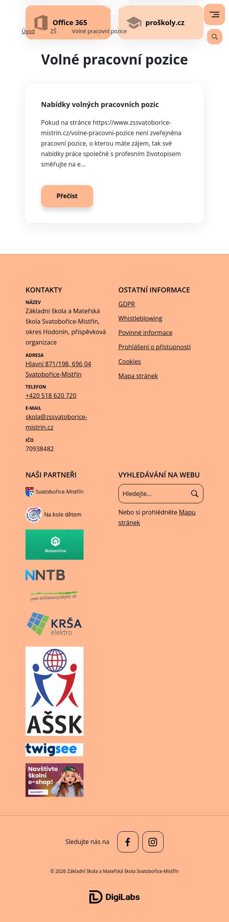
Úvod (28, 31)
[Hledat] (195, 493)
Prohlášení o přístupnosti (154, 347)
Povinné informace (145, 332)
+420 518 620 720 (51, 395)
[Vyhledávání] (214, 36)
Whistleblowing (140, 318)
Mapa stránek (138, 376)
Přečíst (67, 196)
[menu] (214, 14)
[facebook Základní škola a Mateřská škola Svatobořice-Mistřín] (125, 841)
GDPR (126, 304)
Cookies (129, 361)
